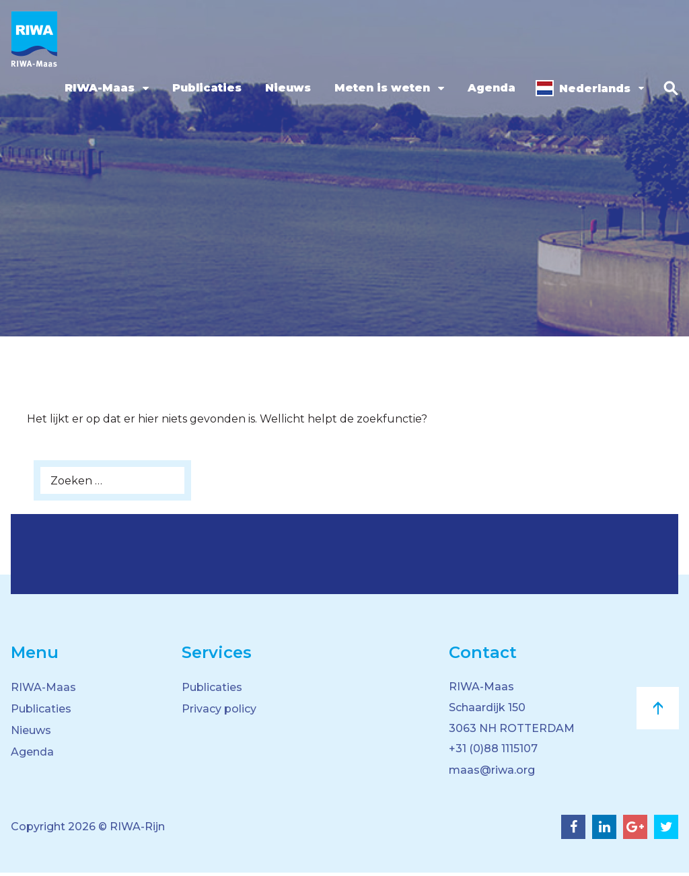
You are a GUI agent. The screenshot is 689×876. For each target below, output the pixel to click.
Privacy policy (219, 708)
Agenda (489, 87)
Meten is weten (379, 87)
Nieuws (285, 87)
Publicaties (204, 87)
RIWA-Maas (97, 87)
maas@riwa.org (492, 773)
